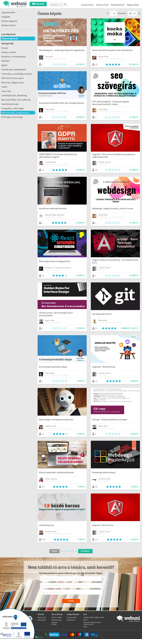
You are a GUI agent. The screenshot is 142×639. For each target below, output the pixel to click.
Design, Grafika (8, 52)
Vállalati (5, 60)
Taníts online (102, 4)
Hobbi (4, 86)
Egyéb (4, 65)
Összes (4, 48)
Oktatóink (42, 620)
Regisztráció (133, 4)
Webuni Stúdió (54, 623)
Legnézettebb (8, 12)
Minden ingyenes (9, 21)
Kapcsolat (42, 617)
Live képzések (8, 34)
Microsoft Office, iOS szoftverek (16, 99)
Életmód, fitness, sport (12, 78)
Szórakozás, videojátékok (13, 69)
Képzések (38, 3)
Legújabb (5, 16)
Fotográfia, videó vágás (12, 108)
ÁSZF (85, 620)
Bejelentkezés (118, 4)
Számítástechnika (10, 104)
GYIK (85, 627)
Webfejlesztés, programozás (15, 112)
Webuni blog (56, 620)
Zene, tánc (6, 91)
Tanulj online (87, 4)
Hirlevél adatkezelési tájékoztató (92, 623)
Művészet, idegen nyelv (12, 82)
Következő (85, 551)
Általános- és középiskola (13, 56)
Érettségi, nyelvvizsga (12, 117)
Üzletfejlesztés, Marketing (14, 95)
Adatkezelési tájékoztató (93, 617)
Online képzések (9, 38)
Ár (132, 13)
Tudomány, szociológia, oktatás (16, 73)
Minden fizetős (8, 25)
